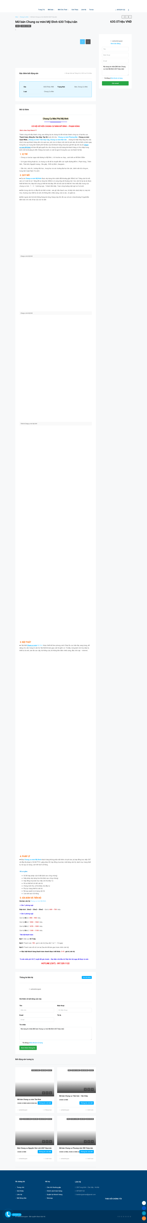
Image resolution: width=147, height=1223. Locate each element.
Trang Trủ (41, 9)
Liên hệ (19, 1194)
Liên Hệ (83, 9)
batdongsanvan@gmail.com (86, 1194)
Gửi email (115, 83)
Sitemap (50, 1198)
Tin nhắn (22, 1025)
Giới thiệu (20, 1191)
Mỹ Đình (38, 178)
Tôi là (59, 1015)
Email (21, 1015)
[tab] (82, 41)
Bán (17, 26)
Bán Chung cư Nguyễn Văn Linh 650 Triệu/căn (34, 1148)
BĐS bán (50, 9)
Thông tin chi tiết (45, 1103)
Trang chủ (20, 1187)
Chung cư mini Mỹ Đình (32, 859)
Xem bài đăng (87, 977)
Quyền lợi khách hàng (54, 1194)
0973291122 (120, 10)
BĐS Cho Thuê (62, 9)
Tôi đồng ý (31, 1043)
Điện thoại (60, 1006)
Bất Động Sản (21, 1198)
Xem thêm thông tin (28, 1048)
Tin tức (91, 9)
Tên (20, 1006)
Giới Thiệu (75, 9)
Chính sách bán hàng (54, 1191)
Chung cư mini (31, 178)
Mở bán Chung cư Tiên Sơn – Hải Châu (73, 1096)
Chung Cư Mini (25, 26)
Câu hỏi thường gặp (54, 1187)
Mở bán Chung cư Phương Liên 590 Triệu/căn (76, 1148)
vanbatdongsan (23, 1110)
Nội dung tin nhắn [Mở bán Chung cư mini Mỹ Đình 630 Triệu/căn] (55, 1033)
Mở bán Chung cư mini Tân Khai (29, 1099)
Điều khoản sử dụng (36, 1043)
